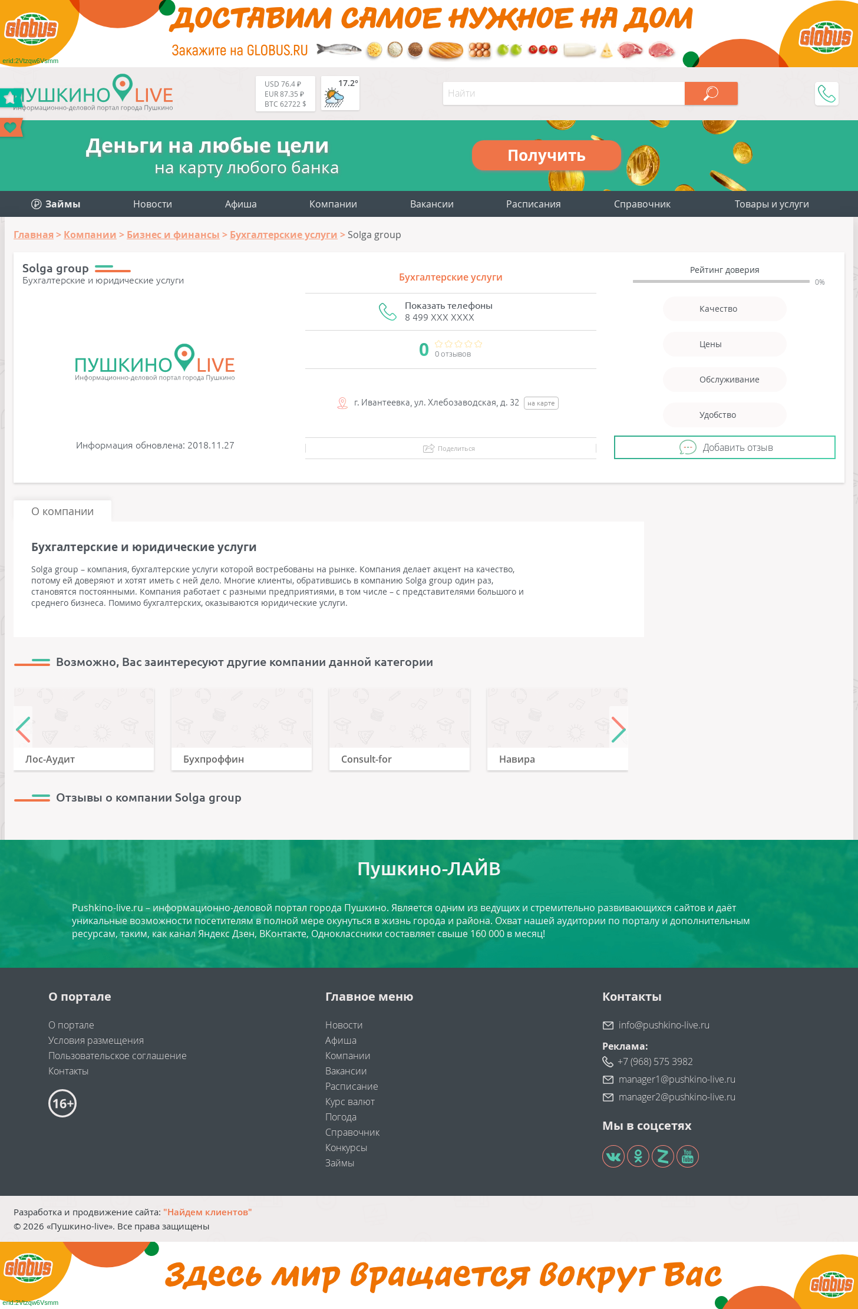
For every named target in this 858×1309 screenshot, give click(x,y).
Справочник (642, 203)
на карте (541, 403)
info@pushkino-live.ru (664, 1024)
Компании (333, 203)
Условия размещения (96, 1040)
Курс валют (350, 1101)
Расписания (533, 203)
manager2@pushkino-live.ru (677, 1096)
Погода (341, 1116)
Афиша (241, 203)
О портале (71, 1024)
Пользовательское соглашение (117, 1055)
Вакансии (432, 203)
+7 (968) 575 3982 (655, 1061)
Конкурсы (346, 1147)
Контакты (68, 1070)
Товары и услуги (772, 203)
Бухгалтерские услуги (451, 277)
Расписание (351, 1086)
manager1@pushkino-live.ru (677, 1079)
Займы (340, 1162)
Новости (152, 203)
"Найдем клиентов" (207, 1212)
